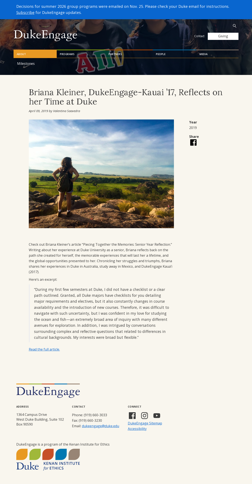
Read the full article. (44, 349)
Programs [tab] (67, 54)
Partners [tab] (115, 54)
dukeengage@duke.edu (100, 426)
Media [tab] (204, 54)
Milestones (26, 63)
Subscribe (25, 12)
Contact (199, 36)
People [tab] (160, 54)
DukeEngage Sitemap (145, 423)
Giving (223, 36)
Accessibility (137, 428)
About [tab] (21, 54)
